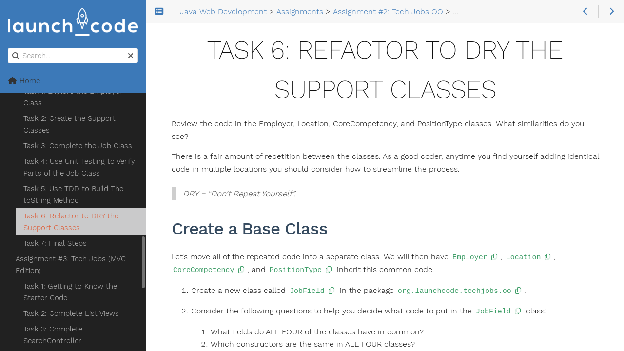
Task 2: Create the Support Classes (69, 124)
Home (24, 81)
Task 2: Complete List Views (71, 313)
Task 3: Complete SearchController (52, 335)
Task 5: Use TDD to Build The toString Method (73, 194)
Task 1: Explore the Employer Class (72, 97)
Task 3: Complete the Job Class (77, 145)
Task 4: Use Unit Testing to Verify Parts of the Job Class (79, 167)
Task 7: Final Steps (55, 243)
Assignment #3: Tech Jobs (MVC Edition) (71, 264)
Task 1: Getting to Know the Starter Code (70, 292)
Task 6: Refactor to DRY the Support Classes (70, 222)
